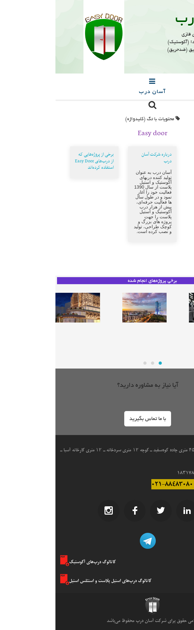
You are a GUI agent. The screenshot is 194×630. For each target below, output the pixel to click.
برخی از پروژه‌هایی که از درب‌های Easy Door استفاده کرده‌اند (38, 161)
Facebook (79, 511)
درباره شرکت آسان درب (101, 158)
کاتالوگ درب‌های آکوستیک (32, 562)
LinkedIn (131, 511)
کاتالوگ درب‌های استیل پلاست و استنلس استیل (50, 581)
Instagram (53, 511)
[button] (92, 418)
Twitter (105, 511)
